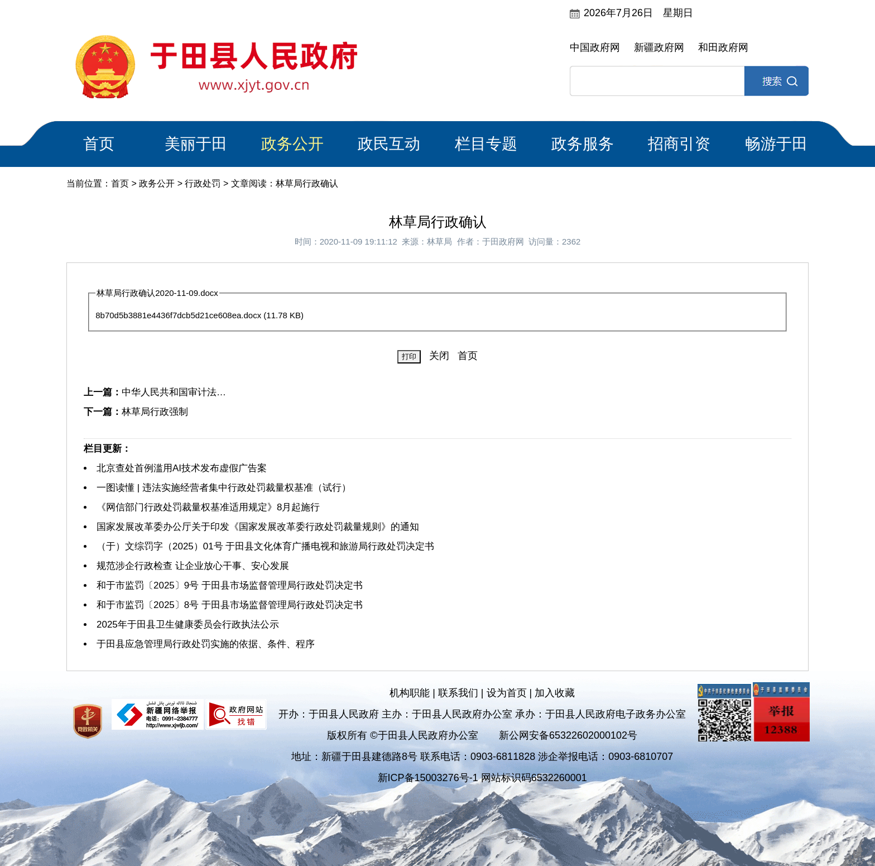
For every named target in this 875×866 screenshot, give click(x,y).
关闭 (439, 355)
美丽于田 (196, 143)
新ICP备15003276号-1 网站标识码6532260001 (482, 777)
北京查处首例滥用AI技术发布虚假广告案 (182, 468)
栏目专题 (486, 143)
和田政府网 (723, 47)
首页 (98, 143)
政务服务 (582, 143)
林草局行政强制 (155, 411)
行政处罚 (202, 183)
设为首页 (507, 692)
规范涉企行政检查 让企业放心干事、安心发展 (193, 566)
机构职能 (410, 692)
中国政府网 (595, 47)
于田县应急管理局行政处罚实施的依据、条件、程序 (206, 644)
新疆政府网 (659, 47)
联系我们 (458, 692)
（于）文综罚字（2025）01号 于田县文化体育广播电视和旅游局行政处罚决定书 (265, 546)
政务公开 (292, 143)
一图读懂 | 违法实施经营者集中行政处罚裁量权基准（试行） (224, 487)
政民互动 (389, 143)
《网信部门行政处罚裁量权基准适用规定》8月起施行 (208, 507)
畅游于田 (776, 143)
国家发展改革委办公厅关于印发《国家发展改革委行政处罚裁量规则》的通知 (258, 526)
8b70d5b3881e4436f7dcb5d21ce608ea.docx (178, 315)
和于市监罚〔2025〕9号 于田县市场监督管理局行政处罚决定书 (230, 585)
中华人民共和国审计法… (174, 392)
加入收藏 (555, 692)
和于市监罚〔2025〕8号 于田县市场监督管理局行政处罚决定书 (230, 605)
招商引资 (679, 143)
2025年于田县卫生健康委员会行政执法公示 (188, 624)
